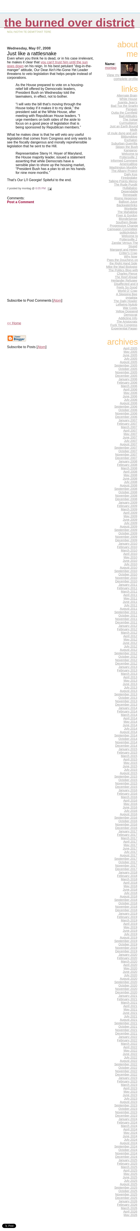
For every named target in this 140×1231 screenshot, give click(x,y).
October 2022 (128, 1067)
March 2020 (129, 961)
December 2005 (126, 375)
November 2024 (126, 1153)
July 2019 (130, 934)
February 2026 (127, 1204)
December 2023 (126, 1115)
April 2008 (130, 471)
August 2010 (128, 567)
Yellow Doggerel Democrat (127, 313)
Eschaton (130, 140)
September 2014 (125, 735)
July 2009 (130, 523)
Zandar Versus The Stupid (124, 244)
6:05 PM (40, 188)
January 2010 (128, 543)
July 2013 (130, 687)
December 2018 (126, 910)
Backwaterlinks (127, 205)
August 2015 (128, 773)
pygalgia (131, 297)
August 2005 (128, 362)
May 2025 (130, 1174)
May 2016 (130, 804)
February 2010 (127, 547)
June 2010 (130, 560)
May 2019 (130, 927)
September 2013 (125, 694)
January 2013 (128, 667)
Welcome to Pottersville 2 (128, 155)
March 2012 (129, 632)
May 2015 (130, 763)
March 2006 (129, 386)
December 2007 (126, 458)
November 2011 (126, 619)
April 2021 (130, 1006)
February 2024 (127, 1122)
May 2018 (130, 886)
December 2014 (126, 745)
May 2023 (130, 1091)
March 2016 (129, 797)
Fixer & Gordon (126, 215)
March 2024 (129, 1126)
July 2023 (130, 1098)
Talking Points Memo (123, 181)
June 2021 (130, 1013)
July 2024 (130, 1139)
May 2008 (130, 475)
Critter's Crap (128, 253)
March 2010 (129, 550)
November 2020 (126, 989)
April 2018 (130, 882)
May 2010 (130, 557)
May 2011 (130, 598)
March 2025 (129, 1167)
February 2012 (127, 629)
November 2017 (126, 865)
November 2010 (126, 578)
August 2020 (128, 978)
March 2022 (129, 1043)
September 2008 (125, 488)
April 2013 (130, 677)
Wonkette (130, 208)
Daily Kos (130, 174)
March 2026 (129, 1208)
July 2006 (130, 399)
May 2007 (130, 434)
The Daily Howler (125, 301)
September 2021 (125, 1023)
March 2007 (129, 427)
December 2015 (126, 786)
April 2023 (130, 1088)
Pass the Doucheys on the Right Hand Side (122, 261)
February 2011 (127, 588)
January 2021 (128, 995)
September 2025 (125, 1187)
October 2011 (128, 615)
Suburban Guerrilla (124, 143)
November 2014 (126, 742)
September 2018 (125, 900)
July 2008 (130, 482)
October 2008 (128, 492)
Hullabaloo (130, 188)
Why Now (130, 256)
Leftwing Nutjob (126, 304)
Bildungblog (129, 136)
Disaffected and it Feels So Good (126, 285)
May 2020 (130, 968)
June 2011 (130, 602)
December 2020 (126, 992)
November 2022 (126, 1071)
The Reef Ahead (126, 277)
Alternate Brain (127, 95)
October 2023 (128, 1108)
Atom (57, 300)
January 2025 (128, 1160)
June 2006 (130, 396)
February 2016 (127, 793)
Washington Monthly (123, 167)
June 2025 (130, 1177)
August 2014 (128, 732)
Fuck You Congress (123, 325)
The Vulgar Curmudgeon (128, 121)
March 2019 (129, 920)
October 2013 (128, 697)
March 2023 (129, 1084)
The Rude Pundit (125, 184)
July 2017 (130, 852)
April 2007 (130, 430)
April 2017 (130, 841)
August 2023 (128, 1102)
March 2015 (129, 756)
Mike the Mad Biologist (121, 266)
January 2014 (128, 708)
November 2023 (126, 1112)
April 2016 (130, 800)
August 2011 (128, 608)
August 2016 (128, 814)
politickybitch (128, 232)
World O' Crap (127, 290)
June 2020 (130, 971)
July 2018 (130, 893)
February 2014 (127, 711)
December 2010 (126, 581)
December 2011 (126, 622)
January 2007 (128, 420)
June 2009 (130, 519)
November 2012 (126, 660)
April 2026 (130, 1211)
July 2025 (130, 1180)
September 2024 (125, 1146)
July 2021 (130, 1016)
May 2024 (130, 1132)
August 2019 (128, 937)
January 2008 (128, 461)
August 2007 (128, 444)
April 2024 (130, 1129)
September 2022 (125, 1064)
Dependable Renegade (129, 193)
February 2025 (127, 1163)
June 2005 (130, 355)
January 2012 (128, 625)
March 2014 (129, 715)
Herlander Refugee (124, 280)
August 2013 (128, 691)
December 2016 (126, 828)
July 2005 (130, 358)
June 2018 (130, 889)
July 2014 (130, 728)
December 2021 (126, 1033)
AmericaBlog (128, 164)
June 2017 (130, 848)
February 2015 (127, 752)
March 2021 (129, 1002)
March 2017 (129, 838)
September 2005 (125, 365)
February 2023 (127, 1081)
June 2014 (130, 725)
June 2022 (130, 1054)
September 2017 (125, 858)
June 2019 (130, 930)
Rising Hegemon (125, 198)
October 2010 (128, 574)
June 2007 (130, 437)
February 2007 (127, 423)
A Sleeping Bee (126, 294)
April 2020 (130, 965)
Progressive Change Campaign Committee (122, 227)
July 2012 (130, 646)
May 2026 (130, 1215)
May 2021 (130, 1009)
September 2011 (125, 612)
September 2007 (125, 447)
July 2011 (130, 605)
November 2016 (126, 824)
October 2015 (128, 780)
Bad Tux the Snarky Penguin (124, 107)
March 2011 (129, 591)
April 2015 (130, 759)
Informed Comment (124, 160)
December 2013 (126, 704)
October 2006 (128, 410)
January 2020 (128, 954)
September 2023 (125, 1105)
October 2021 (128, 1026)
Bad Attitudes (128, 116)
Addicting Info (128, 318)
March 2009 (129, 509)
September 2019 (125, 941)
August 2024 (128, 1143)
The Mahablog (127, 212)
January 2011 (128, 584)
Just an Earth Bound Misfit (124, 128)
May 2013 (130, 680)
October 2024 (128, 1150)
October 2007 (128, 451)
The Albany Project (124, 171)
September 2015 (125, 776)
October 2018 (128, 903)
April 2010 (130, 554)
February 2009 (127, 506)
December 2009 (126, 540)
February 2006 (127, 382)
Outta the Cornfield (124, 112)
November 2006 (126, 413)
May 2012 (130, 639)
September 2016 (125, 817)
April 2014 (130, 718)
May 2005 (130, 351)
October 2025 (128, 1191)
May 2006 (130, 393)
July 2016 (130, 810)
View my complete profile (122, 77)
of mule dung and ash (122, 133)
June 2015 (130, 766)
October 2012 (128, 656)
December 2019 (126, 951)
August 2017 (128, 855)
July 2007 (130, 441)
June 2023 (130, 1095)
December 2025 (126, 1198)
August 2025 (128, 1184)
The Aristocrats (127, 321)
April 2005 (130, 348)
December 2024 (126, 1156)
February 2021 (127, 999)
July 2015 (130, 769)
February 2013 (127, 670)
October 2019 (128, 944)
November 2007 (126, 454)
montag (110, 68)
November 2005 (126, 372)
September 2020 (125, 982)
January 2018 (128, 872)
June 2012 (130, 643)
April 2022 (130, 1047)
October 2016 (128, 821)
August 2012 (128, 649)
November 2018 (126, 906)
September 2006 (125, 406)
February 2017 (127, 834)
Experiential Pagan (124, 328)
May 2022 (130, 1050)
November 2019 (126, 947)
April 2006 (130, 389)
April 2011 (130, 595)
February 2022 (127, 1040)
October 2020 (128, 985)
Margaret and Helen (123, 249)
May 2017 (130, 845)
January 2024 (128, 1119)
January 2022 (128, 1037)
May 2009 (130, 516)
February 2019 (127, 917)
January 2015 (128, 749)
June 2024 (130, 1136)
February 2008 (127, 464)
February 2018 (127, 876)
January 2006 (128, 379)
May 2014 (130, 721)
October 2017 (128, 862)
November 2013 (126, 701)
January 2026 (128, 1201)
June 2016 (130, 807)
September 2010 (125, 571)
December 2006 (126, 417)
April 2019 (130, 923)
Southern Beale (126, 222)
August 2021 (128, 1019)
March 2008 (129, 468)
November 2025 (126, 1194)
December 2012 (126, 663)
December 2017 (126, 869)
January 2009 (128, 502)
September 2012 (125, 653)
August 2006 (128, 403)
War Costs (130, 308)
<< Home (14, 323)
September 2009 (125, 530)
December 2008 (126, 499)
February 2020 (127, 958)
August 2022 (128, 1061)
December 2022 (126, 1074)
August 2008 (128, 485)
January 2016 (128, 790)
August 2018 (128, 896)
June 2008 (130, 478)
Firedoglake (129, 177)
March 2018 (129, 879)
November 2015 (126, 783)
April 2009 (130, 512)
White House (128, 99)
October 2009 (128, 533)
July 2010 (130, 564)
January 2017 (128, 831)
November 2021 (126, 1030)
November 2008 (126, 495)
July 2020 (130, 975)
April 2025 (130, 1170)
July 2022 (130, 1057)
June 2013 (130, 684)
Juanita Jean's (127, 102)
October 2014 (128, 739)
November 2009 (126, 536)
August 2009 (128, 526)
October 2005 (128, 369)
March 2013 (129, 673)
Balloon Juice (128, 201)
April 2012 (130, 636)
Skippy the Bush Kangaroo (127, 148)
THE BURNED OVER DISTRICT (69, 22)
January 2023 (128, 1078)
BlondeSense (128, 219)
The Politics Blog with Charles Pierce (123, 271)
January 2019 (128, 913)
